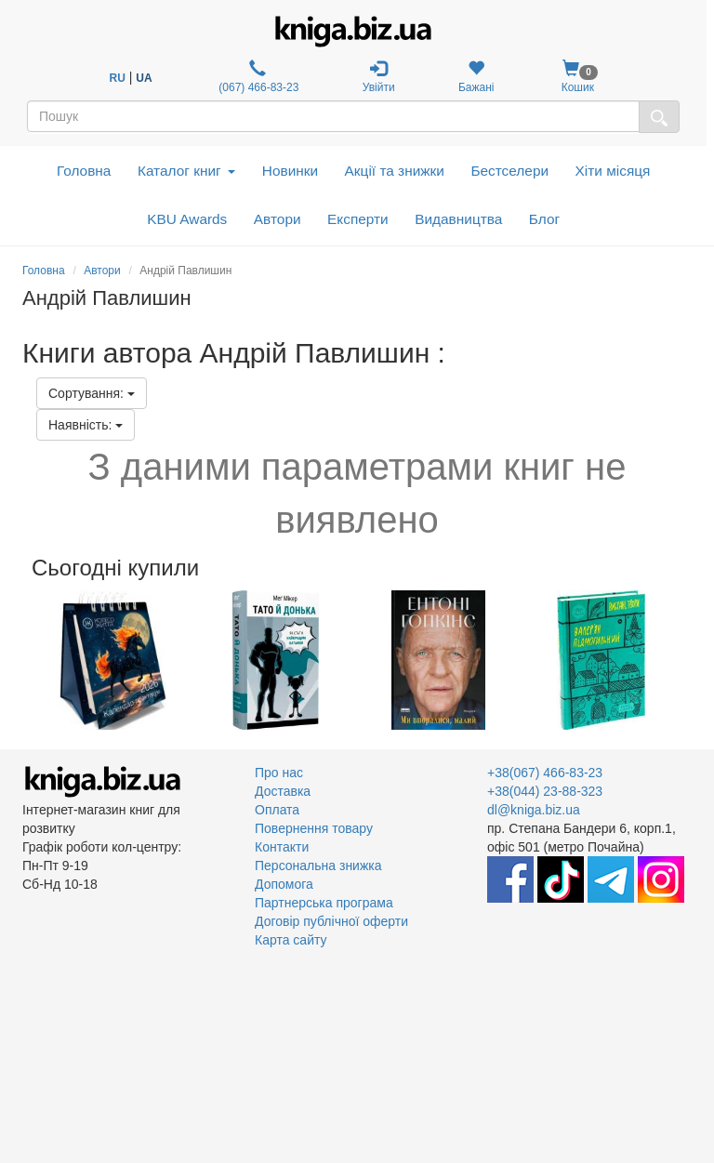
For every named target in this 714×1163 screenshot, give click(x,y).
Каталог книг (186, 170)
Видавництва (458, 219)
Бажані (476, 76)
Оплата (277, 809)
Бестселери (509, 170)
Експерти (358, 219)
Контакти (282, 846)
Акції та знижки (394, 170)
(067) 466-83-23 (257, 76)
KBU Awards (187, 219)
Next (689, 660)
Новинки (290, 170)
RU (118, 78)
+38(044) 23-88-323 (544, 791)
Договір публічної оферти (331, 921)
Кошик (578, 76)
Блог (544, 219)
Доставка (283, 791)
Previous (24, 660)
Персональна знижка (318, 865)
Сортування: (91, 393)
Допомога (284, 884)
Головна (84, 170)
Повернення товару (314, 828)
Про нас (279, 772)
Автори (277, 219)
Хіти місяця (613, 170)
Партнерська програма (324, 902)
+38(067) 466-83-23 (544, 772)
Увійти (379, 76)
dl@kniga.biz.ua (533, 809)
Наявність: (85, 424)
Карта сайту (291, 939)
